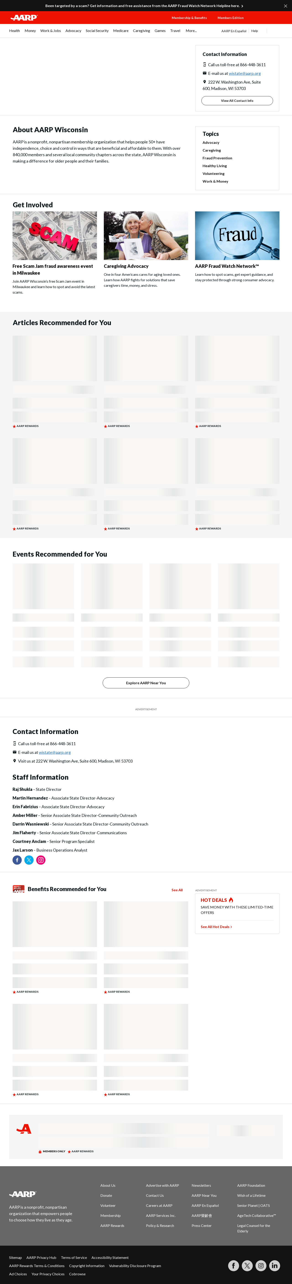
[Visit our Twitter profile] (29, 860)
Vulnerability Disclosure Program (135, 1265)
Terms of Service (74, 1257)
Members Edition (231, 18)
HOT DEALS (214, 900)
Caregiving (212, 150)
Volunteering (213, 173)
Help (254, 31)
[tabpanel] (252, 31)
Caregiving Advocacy (126, 266)
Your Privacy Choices (48, 1274)
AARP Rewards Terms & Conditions (37, 1265)
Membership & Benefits (189, 18)
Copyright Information (86, 1265)
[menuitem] (14, 32)
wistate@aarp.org (245, 73)
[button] (268, 22)
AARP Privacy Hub (41, 1257)
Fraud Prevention (217, 158)
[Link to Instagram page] (40, 860)
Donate (106, 1195)
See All (177, 890)
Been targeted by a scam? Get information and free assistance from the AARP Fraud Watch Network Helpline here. (142, 5)
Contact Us (155, 1195)
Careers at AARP (159, 1205)
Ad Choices (18, 1274)
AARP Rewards (112, 1225)
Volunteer (108, 1205)
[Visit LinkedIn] (274, 1265)
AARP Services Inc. (160, 1215)
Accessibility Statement (110, 1257)
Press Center (202, 1225)
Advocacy (211, 142)
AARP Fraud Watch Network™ (227, 266)
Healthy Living (215, 165)
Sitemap (15, 1257)
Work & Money (215, 181)
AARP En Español (234, 31)
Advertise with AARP (162, 1185)
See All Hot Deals (215, 926)
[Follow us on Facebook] (17, 860)
